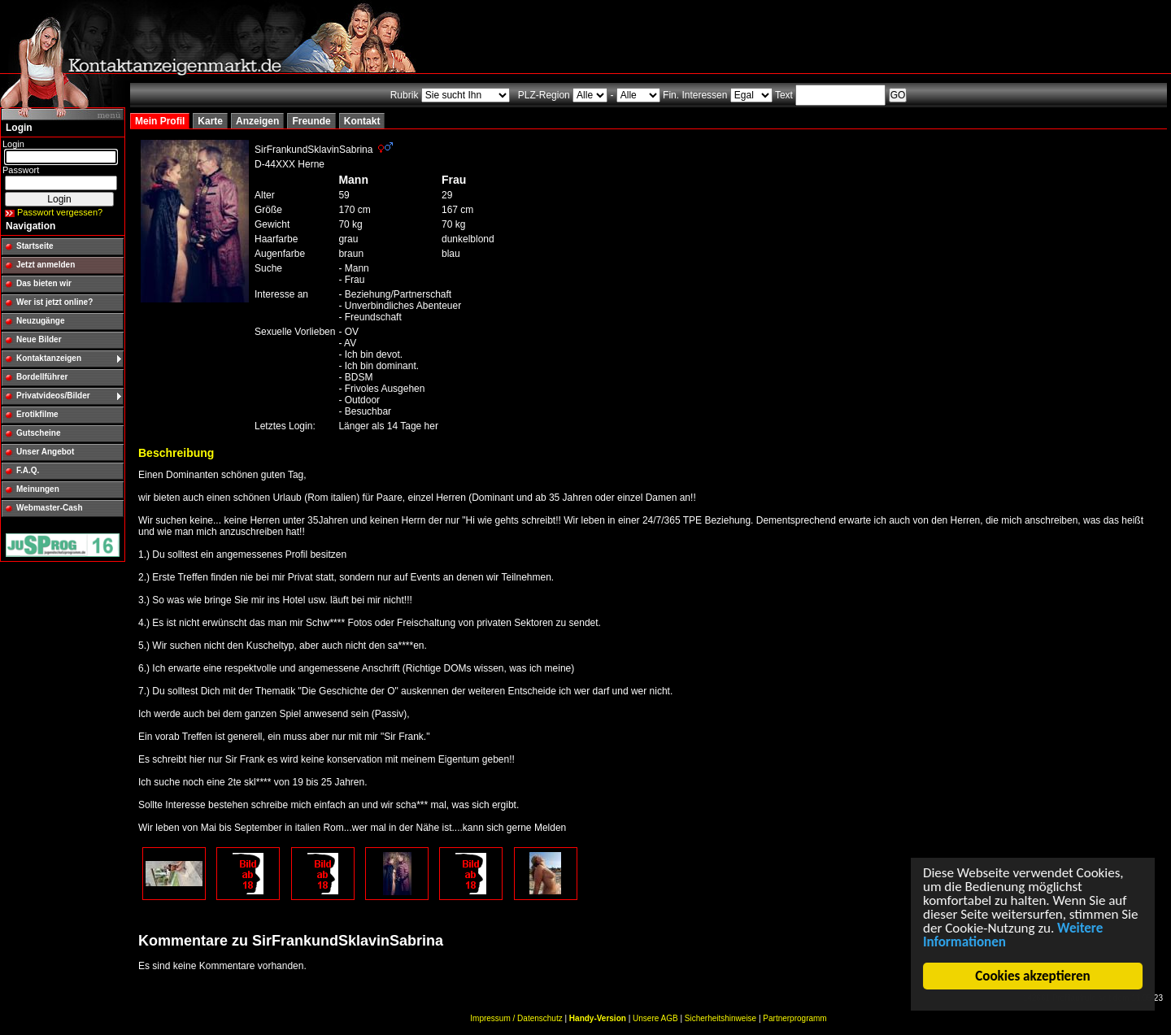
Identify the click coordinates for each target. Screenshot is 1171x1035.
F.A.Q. (27, 470)
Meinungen (37, 489)
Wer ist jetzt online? (54, 302)
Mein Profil (160, 121)
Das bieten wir (44, 283)
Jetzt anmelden (45, 264)
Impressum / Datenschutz (516, 1018)
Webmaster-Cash (49, 507)
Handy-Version (597, 1018)
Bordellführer (41, 376)
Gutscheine (38, 432)
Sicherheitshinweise (720, 1018)
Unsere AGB (655, 1018)
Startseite (35, 245)
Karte (210, 121)
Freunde (311, 121)
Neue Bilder (39, 339)
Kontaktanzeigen (48, 358)
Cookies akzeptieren (1033, 976)
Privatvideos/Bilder (53, 395)
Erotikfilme (37, 414)
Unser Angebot (45, 451)
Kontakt (362, 121)
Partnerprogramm (794, 1018)
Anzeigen (257, 121)
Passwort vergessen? (59, 212)
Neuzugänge (40, 320)
